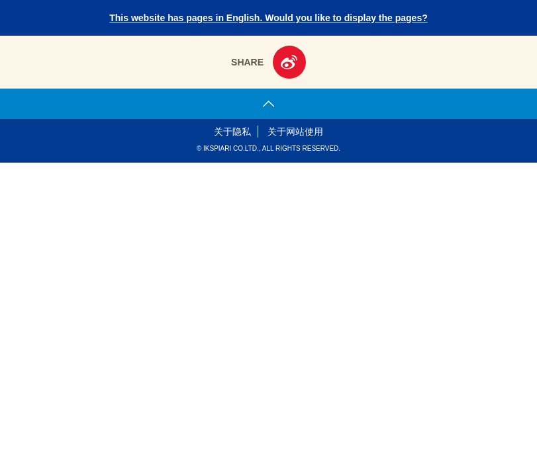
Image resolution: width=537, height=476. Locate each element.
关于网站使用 (295, 131)
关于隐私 (232, 131)
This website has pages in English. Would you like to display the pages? (268, 18)
